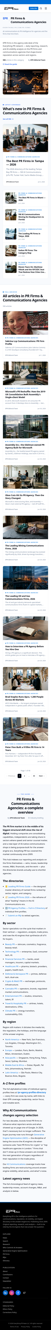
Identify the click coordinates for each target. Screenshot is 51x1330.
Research (6, 1244)
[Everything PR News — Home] (11, 8)
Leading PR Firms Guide (19, 886)
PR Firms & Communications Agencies (21, 338)
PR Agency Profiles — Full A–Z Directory (26, 908)
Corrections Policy (10, 1312)
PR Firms (6, 1254)
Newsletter (7, 1281)
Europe (8, 1050)
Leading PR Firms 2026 (18, 897)
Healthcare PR (11, 966)
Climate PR (10, 1010)
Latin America (11, 1072)
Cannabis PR (11, 988)
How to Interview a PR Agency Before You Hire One (24, 648)
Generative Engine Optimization (15, 1251)
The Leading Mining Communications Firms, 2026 (24, 547)
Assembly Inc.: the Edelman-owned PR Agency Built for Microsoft (24, 446)
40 (34, 776)
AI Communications (16, 1164)
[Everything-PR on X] (24, 1292)
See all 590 (8, 119)
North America (12, 1039)
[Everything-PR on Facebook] (18, 1292)
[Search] (41, 8)
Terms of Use (14, 1327)
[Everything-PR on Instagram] (11, 1292)
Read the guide (10, 64)
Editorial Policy (8, 1306)
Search (5, 1241)
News (5, 1238)
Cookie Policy (36, 1327)
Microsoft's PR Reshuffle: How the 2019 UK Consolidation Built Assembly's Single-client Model (25, 394)
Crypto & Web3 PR (13, 981)
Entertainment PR (13, 996)
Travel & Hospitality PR (15, 1003)
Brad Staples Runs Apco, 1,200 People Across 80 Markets (24, 698)
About (5, 1271)
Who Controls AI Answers (12, 1247)
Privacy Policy (25, 1327)
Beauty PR (10, 944)
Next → (42, 776)
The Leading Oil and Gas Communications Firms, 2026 (20, 597)
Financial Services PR (15, 959)
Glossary (6, 1260)
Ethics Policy (7, 1309)
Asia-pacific (10, 1057)
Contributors (8, 1274)
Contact (6, 1278)
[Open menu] (45, 8)
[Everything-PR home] (25, 1211)
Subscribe (33, 8)
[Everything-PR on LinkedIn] (5, 1292)
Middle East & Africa (14, 1065)
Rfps (4, 1257)
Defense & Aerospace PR (16, 973)
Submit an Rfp (14, 915)
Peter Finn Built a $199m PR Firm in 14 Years (24, 748)
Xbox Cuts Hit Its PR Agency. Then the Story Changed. (24, 497)
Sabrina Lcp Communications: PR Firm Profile (24, 342)
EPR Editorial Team (11, 355)
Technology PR (12, 951)
